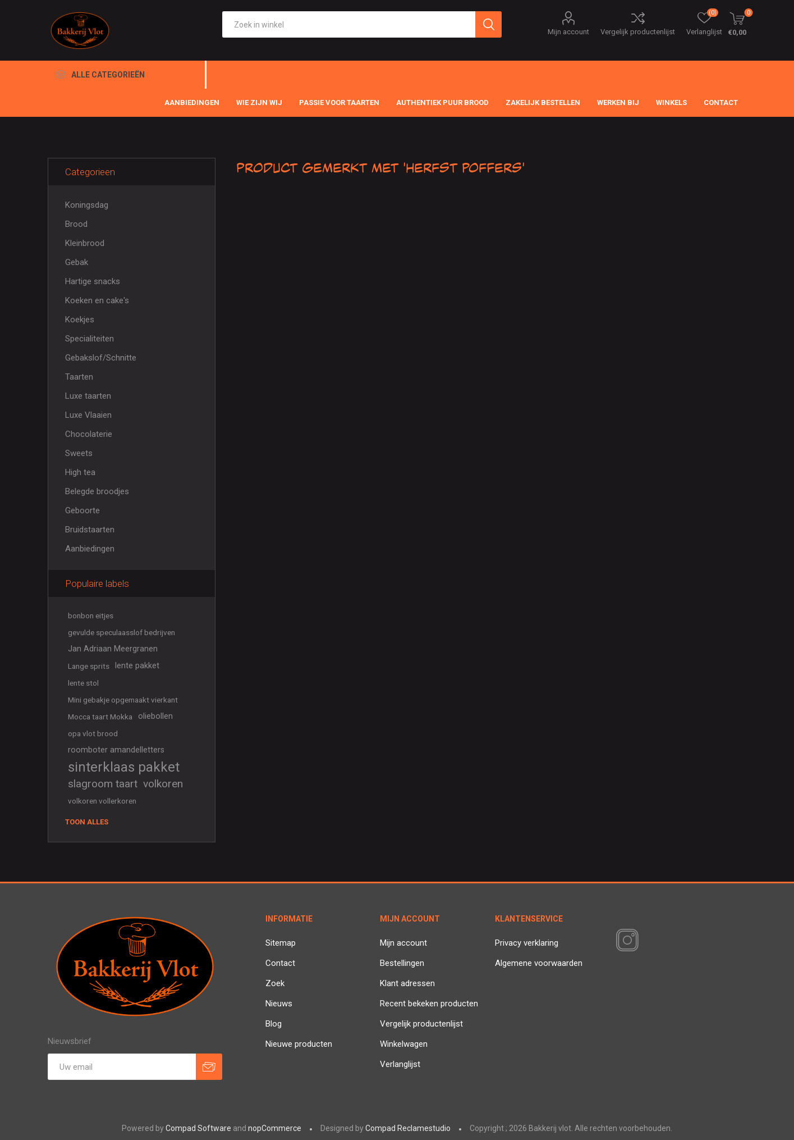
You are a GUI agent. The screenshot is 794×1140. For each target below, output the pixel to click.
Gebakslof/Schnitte (100, 358)
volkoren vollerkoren (102, 800)
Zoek (274, 983)
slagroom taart (102, 783)
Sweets (79, 453)
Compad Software (198, 1128)
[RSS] (646, 941)
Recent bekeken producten (429, 1003)
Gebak (76, 262)
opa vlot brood (93, 733)
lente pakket (137, 666)
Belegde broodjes (97, 491)
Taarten (79, 377)
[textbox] (348, 24)
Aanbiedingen (89, 549)
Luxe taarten (88, 396)
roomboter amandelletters (116, 750)
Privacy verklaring (526, 943)
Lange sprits (88, 666)
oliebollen (155, 716)
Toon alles (86, 822)
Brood (76, 224)
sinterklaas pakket (124, 767)
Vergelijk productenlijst (637, 32)
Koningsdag (86, 205)
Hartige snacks (92, 281)
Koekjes (79, 319)
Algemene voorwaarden (538, 963)
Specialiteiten (89, 339)
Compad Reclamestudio (408, 1128)
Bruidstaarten (89, 530)
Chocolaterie (88, 434)
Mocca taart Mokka (100, 716)
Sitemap (280, 943)
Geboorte (82, 510)
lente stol (83, 682)
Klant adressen (407, 983)
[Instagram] (625, 941)
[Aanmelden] (122, 1067)
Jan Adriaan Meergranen (113, 649)
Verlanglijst (400, 1064)
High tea (80, 472)
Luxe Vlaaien (88, 415)
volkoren (163, 783)
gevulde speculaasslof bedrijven (121, 632)
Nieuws (278, 1003)
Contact (280, 963)
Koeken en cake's (97, 300)
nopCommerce (274, 1128)
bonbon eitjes (90, 615)
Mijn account (568, 32)
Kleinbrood (84, 243)
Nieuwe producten (298, 1044)
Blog (273, 1024)
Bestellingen (402, 963)
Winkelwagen (404, 1044)
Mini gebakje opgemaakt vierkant (123, 699)
